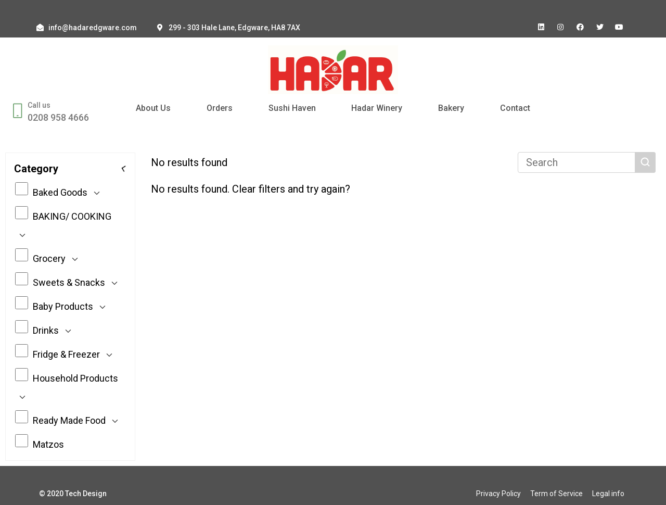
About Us (153, 108)
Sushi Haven (292, 108)
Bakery (451, 108)
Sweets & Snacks (68, 282)
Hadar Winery (376, 108)
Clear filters (258, 189)
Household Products (66, 387)
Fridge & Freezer (66, 354)
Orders (220, 108)
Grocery (48, 258)
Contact (515, 108)
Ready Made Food (68, 420)
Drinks (45, 330)
